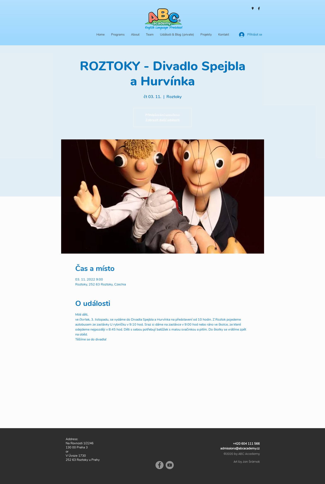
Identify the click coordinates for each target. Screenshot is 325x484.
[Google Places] (253, 8)
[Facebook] (259, 8)
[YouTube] (170, 465)
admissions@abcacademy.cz (240, 448)
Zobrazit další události (162, 120)
